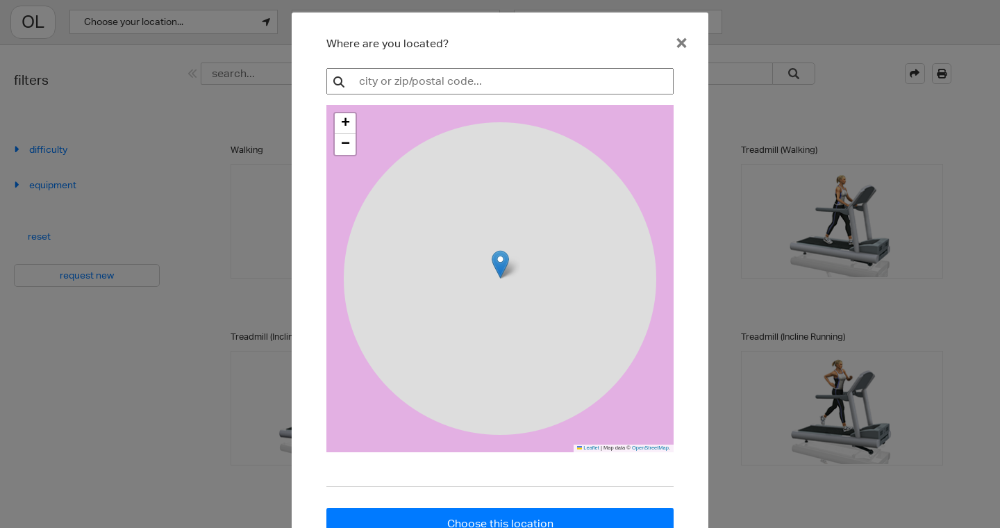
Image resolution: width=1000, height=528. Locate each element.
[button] (345, 123)
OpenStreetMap (650, 448)
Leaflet (588, 448)
